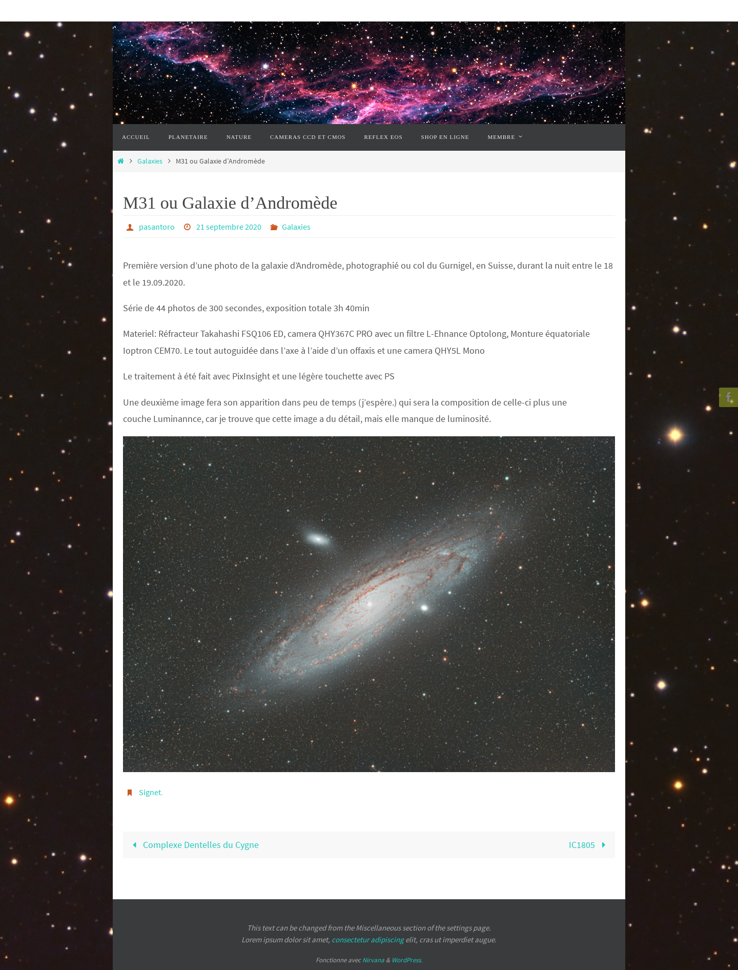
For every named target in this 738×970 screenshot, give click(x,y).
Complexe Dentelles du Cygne (193, 845)
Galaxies (149, 161)
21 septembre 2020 (228, 226)
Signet (150, 792)
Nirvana (373, 960)
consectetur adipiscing (368, 939)
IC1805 (589, 845)
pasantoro (157, 226)
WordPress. (407, 960)
